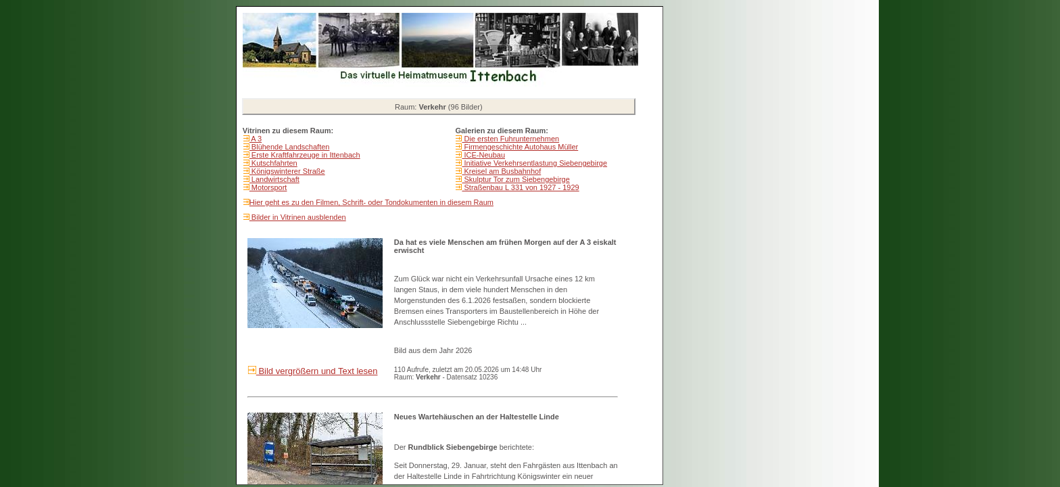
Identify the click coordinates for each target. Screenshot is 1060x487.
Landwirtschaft (274, 179)
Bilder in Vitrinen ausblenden (297, 217)
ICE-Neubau (483, 155)
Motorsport (268, 187)
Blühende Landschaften (289, 147)
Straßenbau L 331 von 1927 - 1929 (520, 187)
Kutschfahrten (273, 163)
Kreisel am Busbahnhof (501, 171)
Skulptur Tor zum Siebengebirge (515, 179)
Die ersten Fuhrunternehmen (510, 139)
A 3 (255, 139)
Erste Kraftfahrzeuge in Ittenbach (304, 155)
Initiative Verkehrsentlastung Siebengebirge (534, 163)
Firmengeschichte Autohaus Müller (520, 147)
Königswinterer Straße (287, 171)
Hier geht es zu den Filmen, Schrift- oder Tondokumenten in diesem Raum (371, 202)
